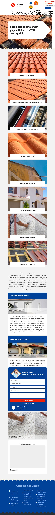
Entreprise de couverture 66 (50, 13)
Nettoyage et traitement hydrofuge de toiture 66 (38, 13)
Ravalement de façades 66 (26, 13)
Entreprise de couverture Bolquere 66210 (41, 504)
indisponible (20, 4)
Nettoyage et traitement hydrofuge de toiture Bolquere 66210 (28, 496)
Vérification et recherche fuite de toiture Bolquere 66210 (41, 497)
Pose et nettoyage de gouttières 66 (44, 13)
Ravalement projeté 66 (20, 13)
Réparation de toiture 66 (14, 13)
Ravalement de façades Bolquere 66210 (15, 499)
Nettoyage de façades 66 (32, 13)
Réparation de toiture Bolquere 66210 (15, 492)
